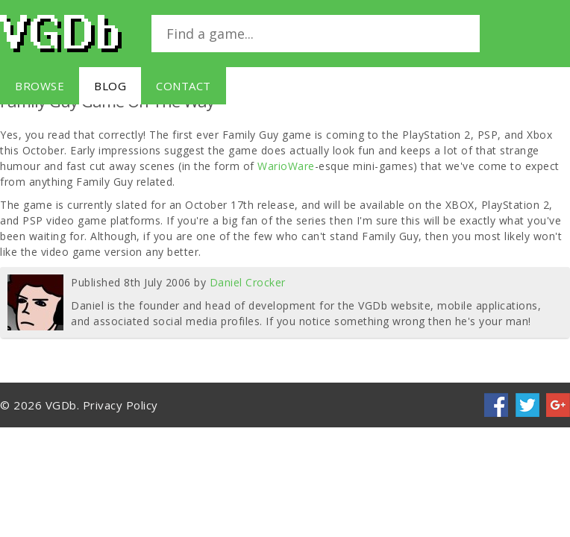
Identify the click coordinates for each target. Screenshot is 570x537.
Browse (39, 85)
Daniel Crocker (248, 282)
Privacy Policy (120, 405)
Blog (110, 85)
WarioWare (286, 166)
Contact (183, 85)
